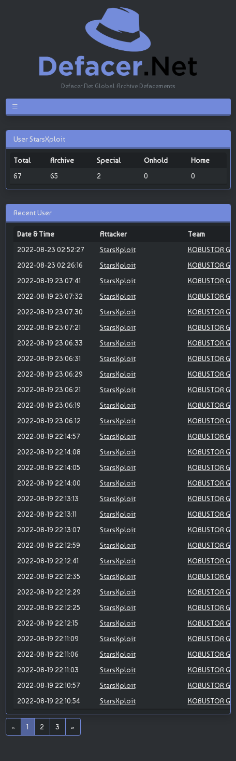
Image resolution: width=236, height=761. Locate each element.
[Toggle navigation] (17, 106)
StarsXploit (118, 249)
